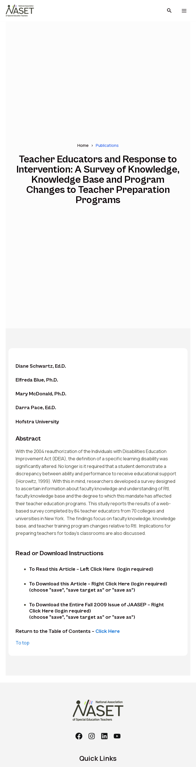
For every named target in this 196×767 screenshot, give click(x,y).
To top (22, 643)
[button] (169, 10)
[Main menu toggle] (184, 11)
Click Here (107, 631)
